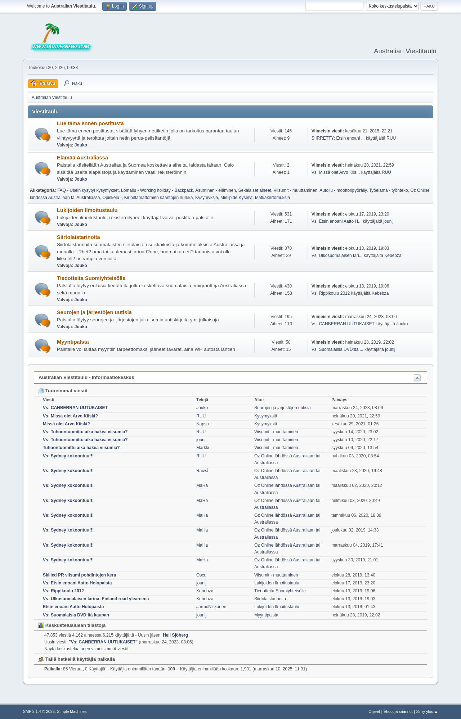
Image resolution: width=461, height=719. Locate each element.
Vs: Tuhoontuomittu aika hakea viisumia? (85, 431)
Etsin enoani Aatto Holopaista (73, 606)
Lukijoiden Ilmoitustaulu (87, 210)
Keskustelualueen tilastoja (72, 625)
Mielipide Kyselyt (236, 197)
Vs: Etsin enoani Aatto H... (337, 221)
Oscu (201, 575)
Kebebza (392, 255)
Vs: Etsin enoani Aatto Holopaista (77, 582)
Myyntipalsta (73, 342)
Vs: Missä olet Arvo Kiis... (336, 172)
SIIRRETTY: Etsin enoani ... (338, 138)
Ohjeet (374, 711)
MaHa (202, 485)
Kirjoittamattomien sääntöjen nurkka (158, 197)
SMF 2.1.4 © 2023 (39, 711)
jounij (389, 221)
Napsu (202, 423)
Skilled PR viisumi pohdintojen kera (79, 575)
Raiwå (202, 470)
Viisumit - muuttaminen (296, 190)
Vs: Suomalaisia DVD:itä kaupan (76, 615)
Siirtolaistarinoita (78, 237)
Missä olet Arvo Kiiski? (66, 423)
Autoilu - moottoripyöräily (343, 190)
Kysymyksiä (206, 197)
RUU (391, 138)
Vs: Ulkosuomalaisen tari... (337, 255)
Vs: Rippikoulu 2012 (331, 293)
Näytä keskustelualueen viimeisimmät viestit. (87, 648)
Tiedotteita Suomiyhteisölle (91, 278)
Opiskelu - (112, 197)
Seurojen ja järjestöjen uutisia (94, 312)
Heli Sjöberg (175, 635)
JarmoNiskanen (211, 606)
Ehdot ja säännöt (398, 711)
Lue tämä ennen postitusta (90, 123)
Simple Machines (71, 711)
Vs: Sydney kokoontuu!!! (68, 455)
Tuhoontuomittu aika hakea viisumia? (81, 447)
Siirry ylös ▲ (427, 711)
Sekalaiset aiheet (254, 190)
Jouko (81, 145)
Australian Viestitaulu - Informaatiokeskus (86, 377)
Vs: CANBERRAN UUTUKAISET (343, 323)
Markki (202, 447)
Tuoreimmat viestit (63, 390)
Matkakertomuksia (272, 197)
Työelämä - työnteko (388, 190)
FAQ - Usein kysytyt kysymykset (87, 190)
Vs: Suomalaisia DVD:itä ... (337, 349)
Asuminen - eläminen (215, 190)
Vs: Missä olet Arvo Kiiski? (70, 416)
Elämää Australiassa (82, 157)
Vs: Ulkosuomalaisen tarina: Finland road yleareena (96, 598)
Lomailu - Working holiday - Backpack (157, 190)
